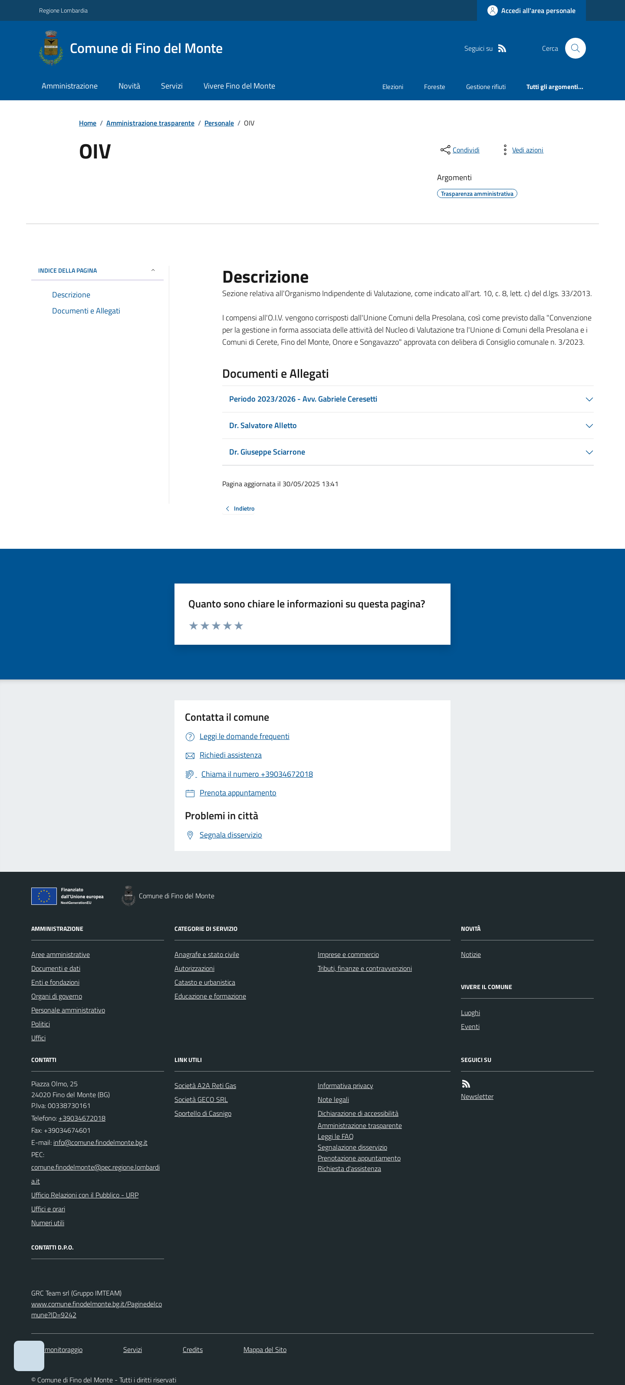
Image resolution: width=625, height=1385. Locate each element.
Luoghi (470, 1012)
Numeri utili (47, 1222)
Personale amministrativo (68, 1010)
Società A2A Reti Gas (205, 1085)
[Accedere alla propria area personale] (531, 10)
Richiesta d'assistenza (349, 1168)
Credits (193, 1349)
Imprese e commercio (348, 954)
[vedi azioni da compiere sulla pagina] (521, 150)
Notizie (471, 954)
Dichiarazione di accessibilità (358, 1113)
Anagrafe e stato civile (206, 954)
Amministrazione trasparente (150, 123)
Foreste (434, 87)
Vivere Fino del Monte (239, 86)
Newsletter (477, 1096)
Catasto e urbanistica (204, 982)
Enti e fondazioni (55, 982)
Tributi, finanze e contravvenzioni (365, 968)
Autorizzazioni (194, 968)
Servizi (172, 86)
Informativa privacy (345, 1085)
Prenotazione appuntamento (359, 1158)
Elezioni (392, 87)
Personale (219, 123)
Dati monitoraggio (56, 1349)
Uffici (38, 1037)
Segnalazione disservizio (352, 1147)
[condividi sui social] (459, 150)
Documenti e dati (55, 968)
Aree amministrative (60, 954)
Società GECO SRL (201, 1099)
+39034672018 (82, 1118)
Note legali (333, 1099)
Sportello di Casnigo (202, 1113)
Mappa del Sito (264, 1349)
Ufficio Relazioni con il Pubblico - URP (84, 1195)
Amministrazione (70, 86)
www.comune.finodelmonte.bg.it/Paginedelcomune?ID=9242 (96, 1309)
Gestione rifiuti (486, 87)
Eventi (470, 1026)
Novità (129, 86)
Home (87, 123)
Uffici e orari (48, 1209)
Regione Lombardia (63, 10)
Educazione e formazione (210, 996)
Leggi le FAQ (336, 1136)
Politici (40, 1024)
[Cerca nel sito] (572, 48)
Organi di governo (56, 996)
